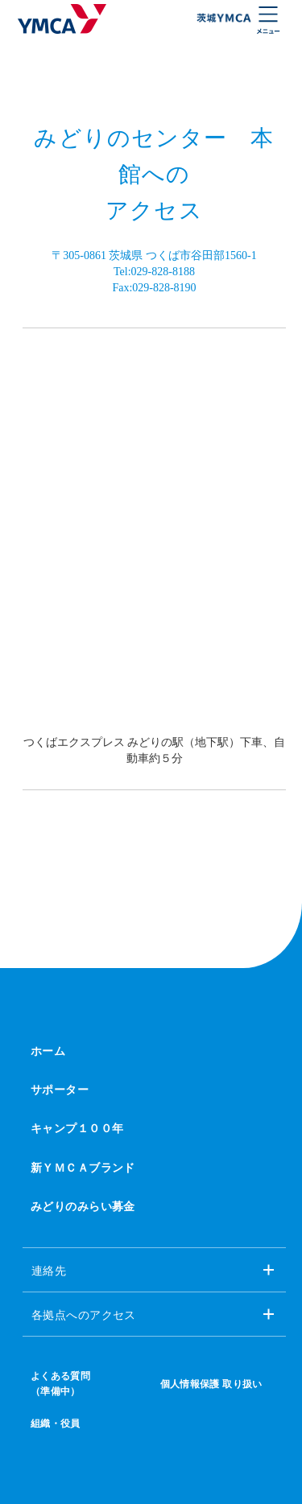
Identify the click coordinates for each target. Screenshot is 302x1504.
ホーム (48, 1051)
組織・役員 (56, 1423)
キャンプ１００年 (77, 1128)
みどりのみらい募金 (83, 1206)
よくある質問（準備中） (60, 1383)
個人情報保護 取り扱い (211, 1384)
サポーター (60, 1089)
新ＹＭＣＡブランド (83, 1167)
